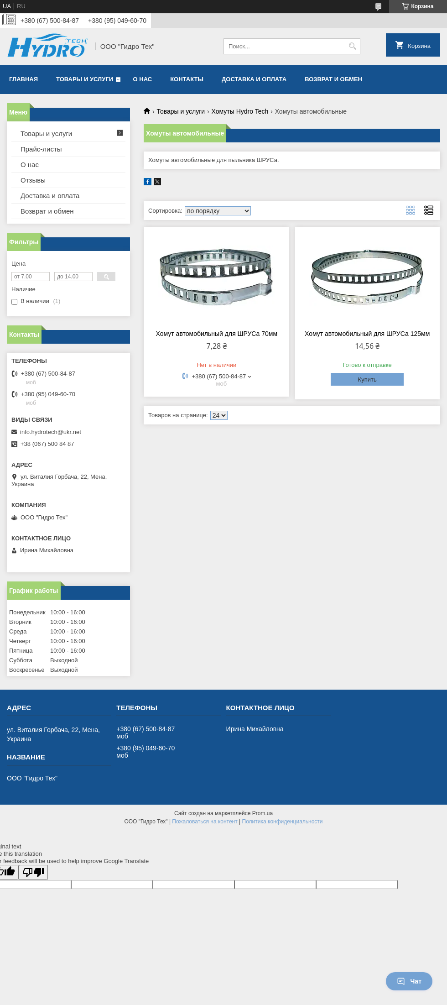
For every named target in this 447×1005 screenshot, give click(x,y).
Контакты (186, 79)
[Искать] (352, 46)
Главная (23, 79)
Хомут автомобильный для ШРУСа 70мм (217, 333)
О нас (142, 79)
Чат (409, 981)
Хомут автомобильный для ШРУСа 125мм (367, 333)
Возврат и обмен (333, 79)
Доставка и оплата (254, 79)
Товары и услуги (84, 79)
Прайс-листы (41, 149)
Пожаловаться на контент (204, 821)
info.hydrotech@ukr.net (50, 432)
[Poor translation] (33, 872)
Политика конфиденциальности (282, 821)
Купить (367, 379)
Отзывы (33, 180)
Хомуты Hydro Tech (240, 111)
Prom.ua (262, 813)
